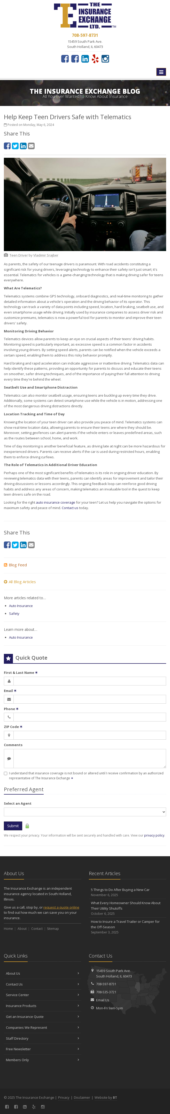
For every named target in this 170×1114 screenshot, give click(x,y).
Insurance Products (42, 1005)
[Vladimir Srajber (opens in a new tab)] (45, 255)
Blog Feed (15, 564)
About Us (42, 973)
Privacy (63, 1097)
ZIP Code (13, 726)
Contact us (70, 507)
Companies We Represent (42, 1027)
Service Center (42, 994)
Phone (11, 708)
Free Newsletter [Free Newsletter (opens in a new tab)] (42, 1049)
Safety (14, 613)
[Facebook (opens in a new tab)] (65, 59)
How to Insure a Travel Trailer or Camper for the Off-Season (127, 927)
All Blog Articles (20, 581)
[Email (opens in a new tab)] (31, 145)
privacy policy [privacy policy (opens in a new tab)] (154, 835)
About (22, 928)
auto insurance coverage (55, 502)
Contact (37, 928)
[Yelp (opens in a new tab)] (95, 59)
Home (8, 928)
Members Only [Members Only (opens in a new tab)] (42, 1060)
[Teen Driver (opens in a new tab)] (19, 255)
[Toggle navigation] (161, 72)
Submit (13, 825)
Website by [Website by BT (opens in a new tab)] (106, 1097)
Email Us (102, 1000)
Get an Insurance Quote (42, 1016)
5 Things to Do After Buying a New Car (127, 892)
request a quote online (61, 907)
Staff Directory (42, 1038)
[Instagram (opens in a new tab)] (105, 59)
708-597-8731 (106, 984)
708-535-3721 (106, 992)
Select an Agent (18, 803)
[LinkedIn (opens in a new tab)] (85, 59)
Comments (13, 744)
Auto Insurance (21, 605)
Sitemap (53, 928)
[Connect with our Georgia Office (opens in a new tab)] (75, 59)
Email (10, 690)
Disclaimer (82, 1097)
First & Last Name (21, 672)
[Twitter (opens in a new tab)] (15, 145)
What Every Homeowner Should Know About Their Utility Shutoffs (127, 908)
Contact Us (42, 984)
